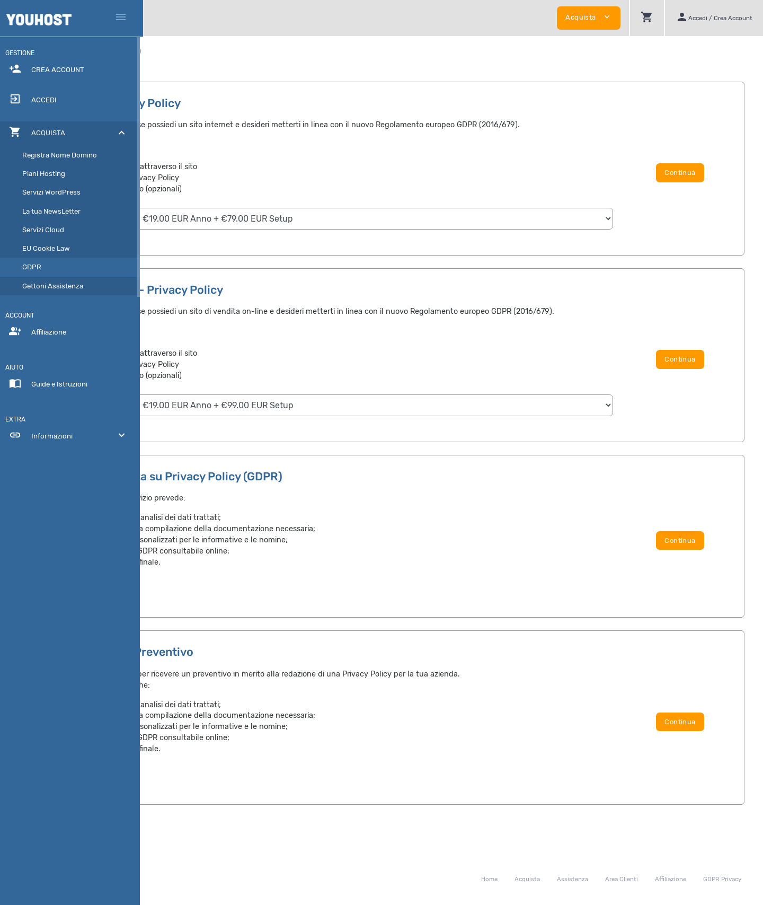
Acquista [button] (588, 17)
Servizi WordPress (54, 192)
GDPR (35, 267)
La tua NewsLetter (54, 211)
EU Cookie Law (49, 248)
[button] (646, 18)
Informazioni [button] (71, 435)
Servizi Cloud (46, 230)
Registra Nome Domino (62, 155)
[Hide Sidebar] (120, 18)
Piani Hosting (46, 174)
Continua (697, 178)
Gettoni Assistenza (55, 286)
